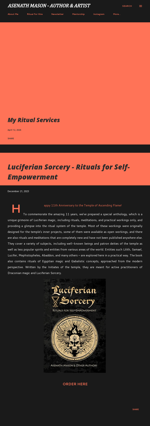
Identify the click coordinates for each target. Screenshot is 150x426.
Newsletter (57, 14)
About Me (13, 14)
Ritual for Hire (35, 14)
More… (117, 14)
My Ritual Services (34, 120)
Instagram (98, 14)
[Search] (127, 6)
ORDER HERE (75, 383)
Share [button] (11, 138)
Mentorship (78, 14)
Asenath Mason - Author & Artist (49, 6)
